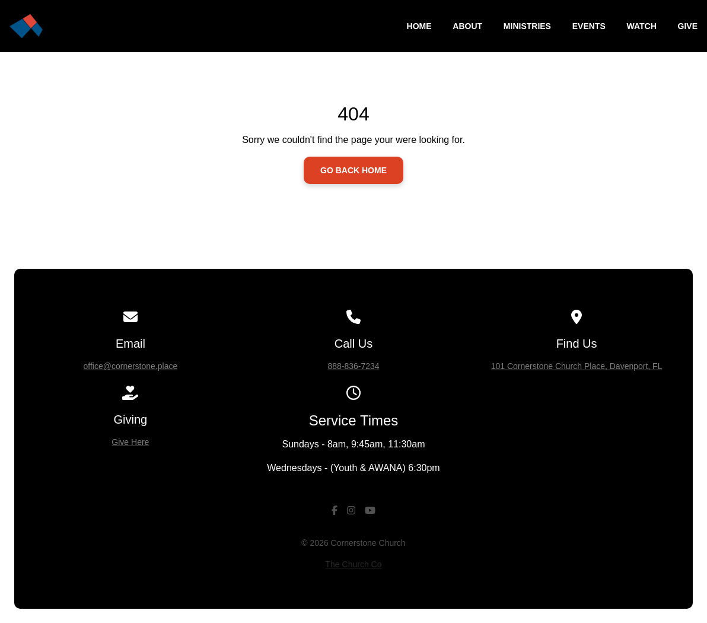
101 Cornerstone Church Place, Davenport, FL (577, 366)
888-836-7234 (353, 366)
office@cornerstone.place (131, 366)
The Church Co (354, 564)
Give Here (130, 442)
